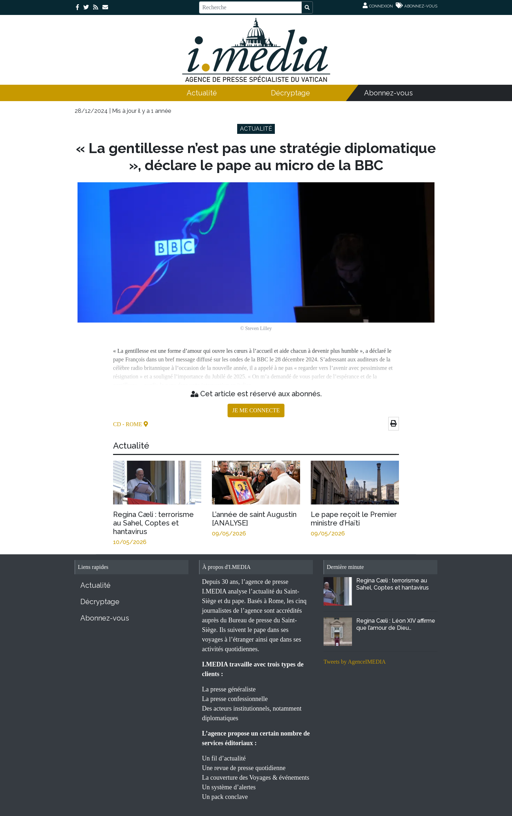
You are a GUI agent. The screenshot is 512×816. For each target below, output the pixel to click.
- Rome (133, 424)
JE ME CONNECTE (255, 410)
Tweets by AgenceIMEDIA (355, 662)
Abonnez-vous (388, 93)
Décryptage (290, 93)
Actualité (202, 93)
